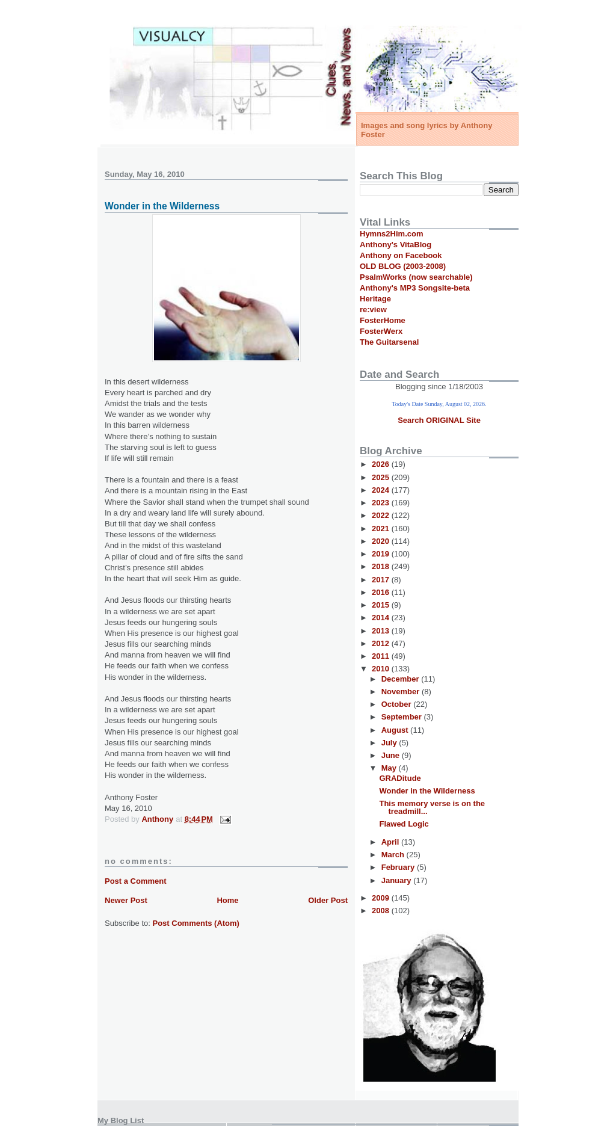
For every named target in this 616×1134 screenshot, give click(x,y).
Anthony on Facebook (401, 255)
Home (227, 900)
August (395, 730)
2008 (382, 910)
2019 (382, 553)
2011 (382, 656)
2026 (382, 464)
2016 (382, 592)
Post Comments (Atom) (196, 923)
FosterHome (382, 320)
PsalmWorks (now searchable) (416, 277)
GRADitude (399, 778)
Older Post (328, 900)
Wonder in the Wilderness (427, 790)
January (397, 880)
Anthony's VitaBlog (395, 244)
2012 (382, 643)
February (399, 867)
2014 (382, 617)
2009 (382, 897)
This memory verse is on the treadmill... (432, 807)
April (391, 841)
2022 (382, 515)
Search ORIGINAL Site (439, 420)
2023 (382, 502)
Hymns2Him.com (391, 233)
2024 (382, 490)
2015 (382, 604)
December (401, 678)
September (402, 716)
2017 (382, 579)
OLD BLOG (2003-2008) (403, 266)
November (401, 691)
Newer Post (126, 900)
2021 (382, 528)
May (390, 767)
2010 (382, 668)
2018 (382, 566)
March (394, 854)
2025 (382, 477)
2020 (382, 541)
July (390, 742)
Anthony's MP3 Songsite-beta (415, 287)
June (391, 755)
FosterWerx (381, 331)
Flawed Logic (403, 823)
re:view (373, 309)
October (397, 704)
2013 (382, 630)
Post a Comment (136, 881)
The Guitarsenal (389, 342)
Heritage (375, 298)
